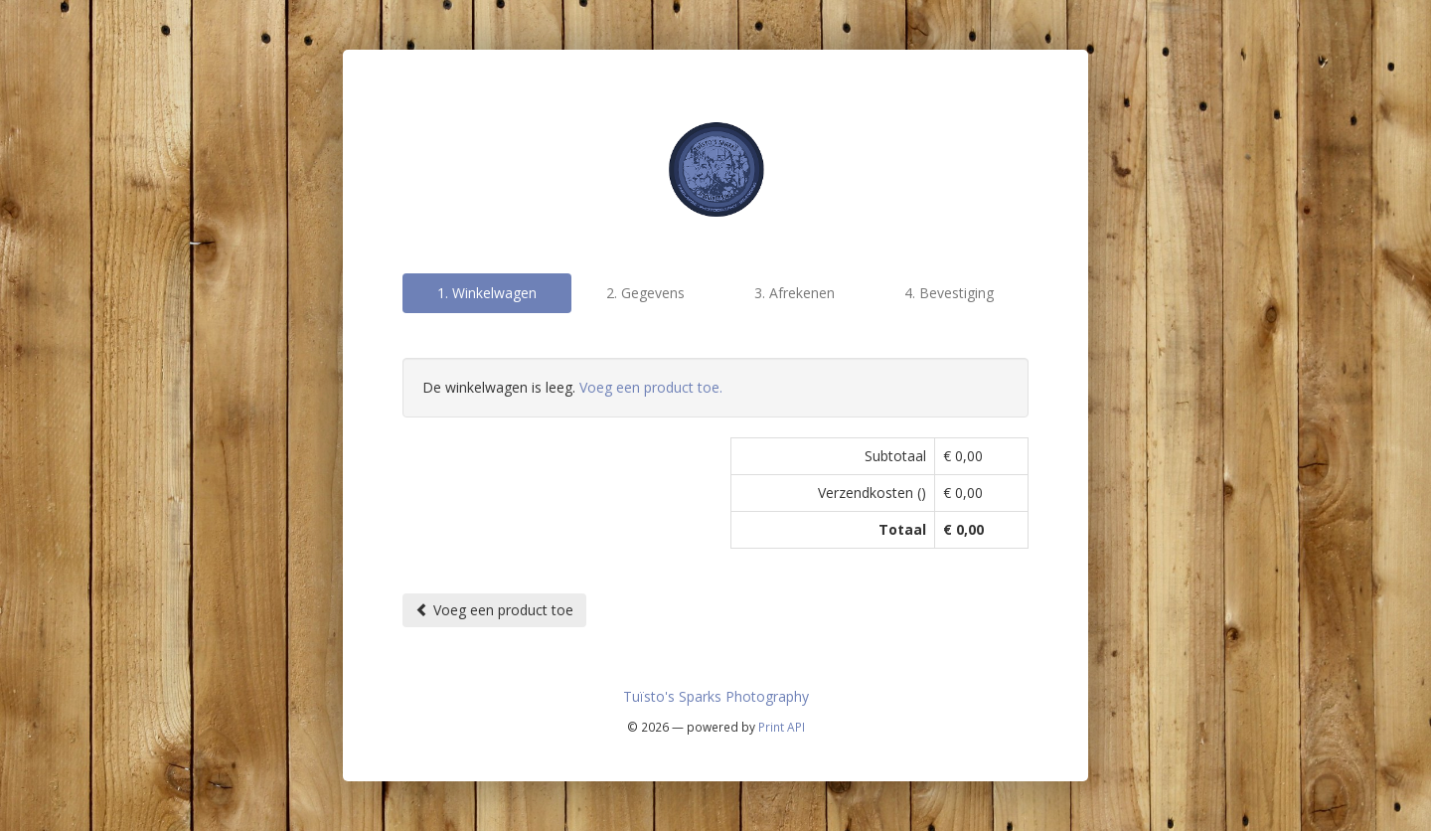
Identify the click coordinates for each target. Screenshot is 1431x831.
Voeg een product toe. (650, 387)
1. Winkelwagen (487, 292)
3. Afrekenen (794, 292)
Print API (781, 727)
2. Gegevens (645, 292)
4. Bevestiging (949, 292)
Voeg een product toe (494, 609)
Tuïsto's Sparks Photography (716, 696)
